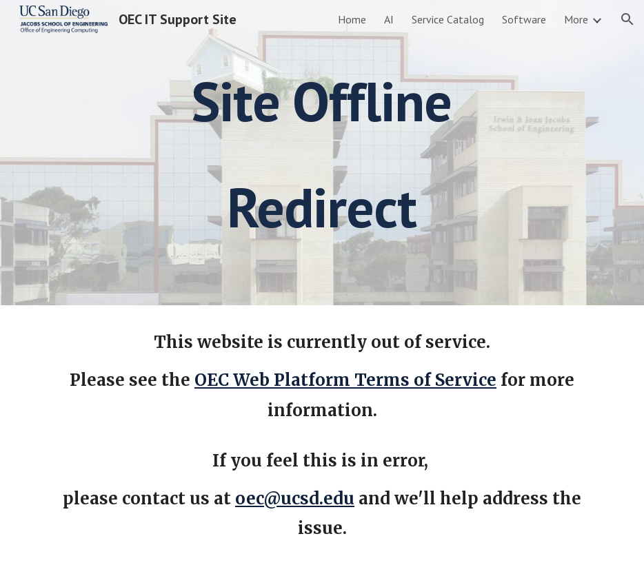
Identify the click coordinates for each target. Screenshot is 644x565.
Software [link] (524, 19)
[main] (322, 152)
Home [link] (352, 19)
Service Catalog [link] (448, 19)
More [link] (576, 19)
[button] (627, 19)
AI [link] (389, 19)
